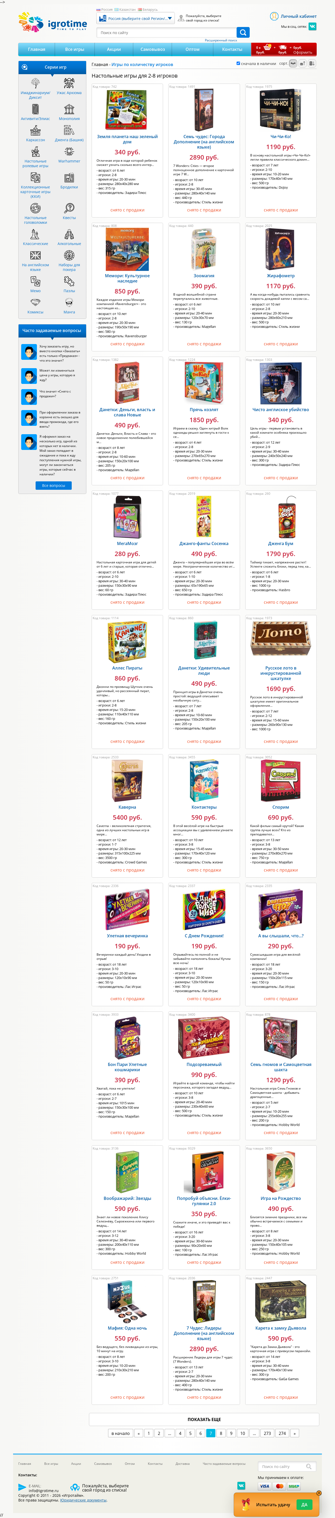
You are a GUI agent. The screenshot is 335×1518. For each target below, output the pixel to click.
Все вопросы (53, 485)
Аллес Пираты (127, 668)
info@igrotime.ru (44, 1490)
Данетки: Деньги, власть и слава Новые (127, 412)
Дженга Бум (280, 543)
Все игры (74, 49)
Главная (36, 49)
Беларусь (150, 9)
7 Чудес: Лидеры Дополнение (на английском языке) (204, 1333)
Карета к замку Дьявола (280, 1328)
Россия (107, 9)
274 (282, 1433)
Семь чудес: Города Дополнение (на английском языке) (204, 142)
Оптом (193, 49)
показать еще (204, 1419)
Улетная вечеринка (127, 935)
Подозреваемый (204, 1064)
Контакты (232, 49)
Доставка (183, 1463)
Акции (114, 49)
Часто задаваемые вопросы (224, 1463)
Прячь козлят (204, 409)
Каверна (127, 807)
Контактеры (204, 807)
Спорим (280, 807)
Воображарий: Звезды (127, 1198)
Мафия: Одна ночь (127, 1328)
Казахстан (127, 9)
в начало (120, 1433)
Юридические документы (83, 1500)
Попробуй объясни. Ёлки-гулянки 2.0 (204, 1201)
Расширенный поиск (221, 40)
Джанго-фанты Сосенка (204, 543)
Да (305, 1505)
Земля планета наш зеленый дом (127, 139)
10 (242, 1433)
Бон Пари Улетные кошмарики (127, 1067)
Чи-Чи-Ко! (281, 136)
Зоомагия (204, 275)
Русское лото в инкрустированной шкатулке (280, 673)
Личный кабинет (299, 16)
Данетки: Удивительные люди (204, 670)
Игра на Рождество (281, 1198)
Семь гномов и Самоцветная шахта (280, 1067)
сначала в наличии (256, 64)
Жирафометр (281, 275)
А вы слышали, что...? (281, 935)
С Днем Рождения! (204, 935)
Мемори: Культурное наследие (127, 278)
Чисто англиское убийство (281, 409)
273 (267, 1433)
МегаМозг (127, 543)
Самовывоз (153, 49)
